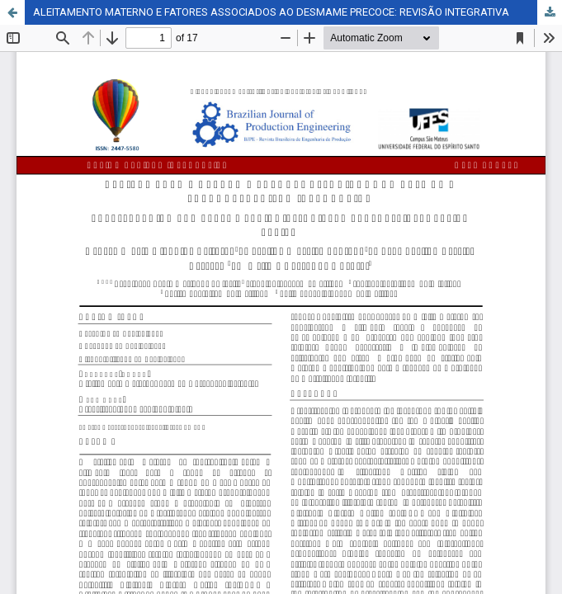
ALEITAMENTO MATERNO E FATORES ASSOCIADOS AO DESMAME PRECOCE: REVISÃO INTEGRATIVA (271, 12)
